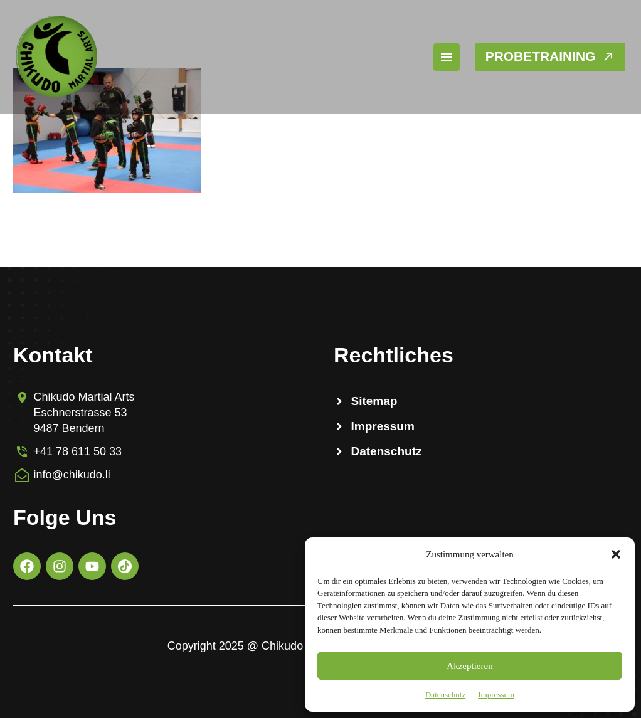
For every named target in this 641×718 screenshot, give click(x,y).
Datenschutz (445, 694)
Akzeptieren (469, 666)
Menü (430, 57)
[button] (616, 554)
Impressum (496, 694)
